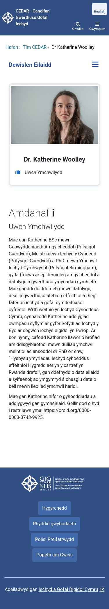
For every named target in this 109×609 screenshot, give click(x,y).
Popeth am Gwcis (54, 555)
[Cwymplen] (97, 26)
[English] (100, 9)
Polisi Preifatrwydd (54, 539)
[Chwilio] (78, 26)
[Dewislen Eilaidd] (95, 64)
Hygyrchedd (54, 508)
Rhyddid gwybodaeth (54, 523)
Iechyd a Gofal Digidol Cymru (68, 589)
